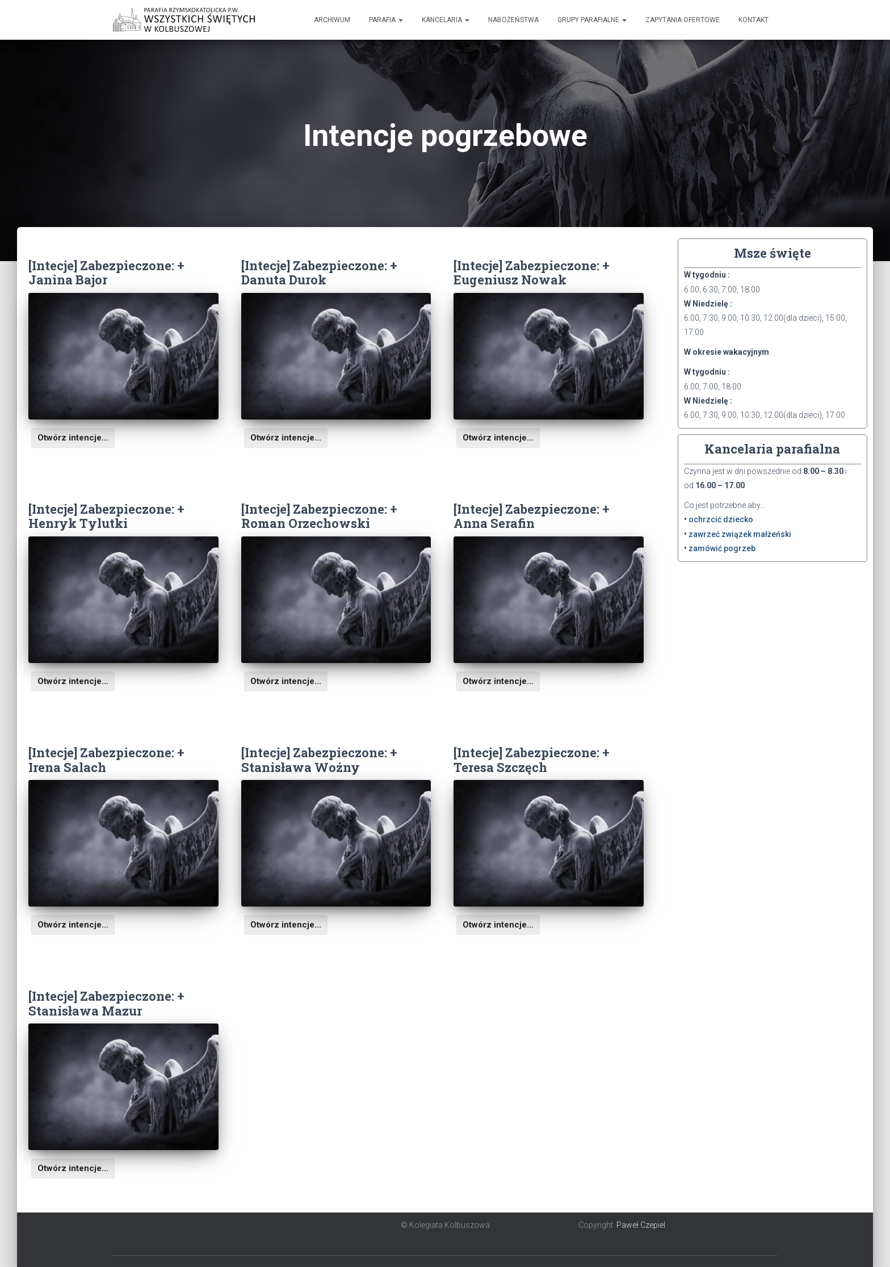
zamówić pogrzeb (722, 548)
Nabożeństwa (513, 20)
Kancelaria (445, 20)
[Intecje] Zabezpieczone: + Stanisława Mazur (106, 1003)
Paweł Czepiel (640, 1225)
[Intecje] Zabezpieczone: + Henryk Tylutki (106, 516)
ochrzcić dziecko (721, 519)
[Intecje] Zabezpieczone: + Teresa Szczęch (532, 759)
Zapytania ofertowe (682, 20)
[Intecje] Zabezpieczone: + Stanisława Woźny (319, 759)
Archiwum (332, 20)
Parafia (386, 20)
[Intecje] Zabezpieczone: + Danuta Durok (319, 272)
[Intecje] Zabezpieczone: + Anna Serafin (532, 516)
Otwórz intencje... (72, 438)
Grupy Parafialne (592, 20)
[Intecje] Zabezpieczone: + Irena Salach (106, 759)
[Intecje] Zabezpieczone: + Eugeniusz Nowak (532, 272)
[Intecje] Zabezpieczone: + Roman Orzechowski (319, 516)
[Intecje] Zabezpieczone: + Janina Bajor (106, 272)
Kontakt (753, 20)
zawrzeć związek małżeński (740, 534)
